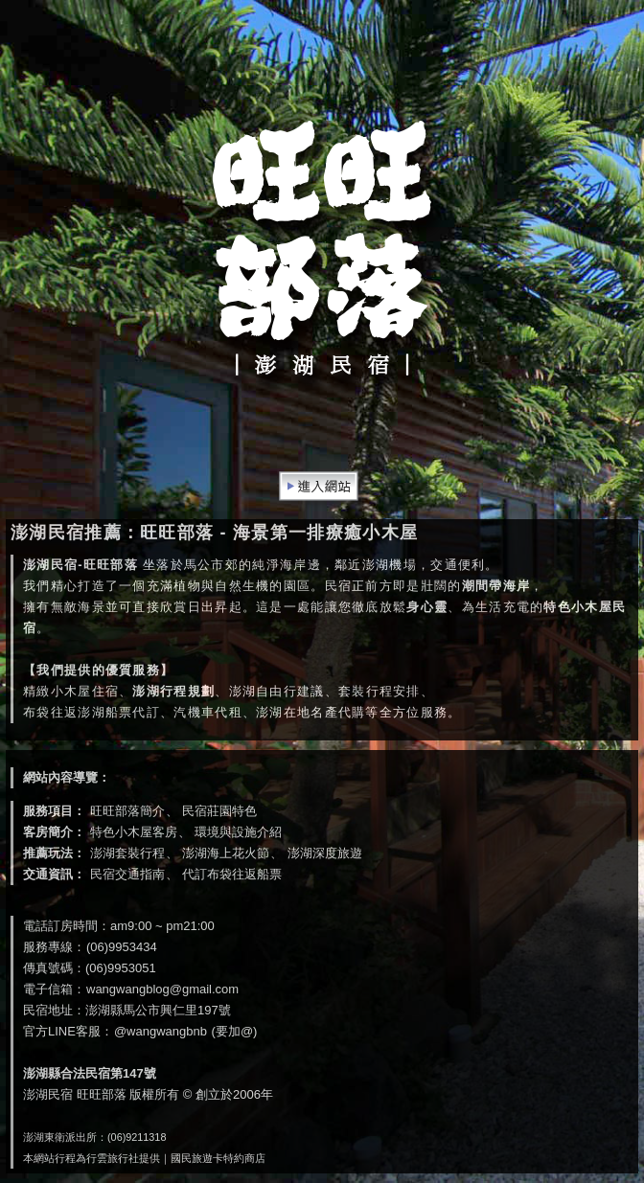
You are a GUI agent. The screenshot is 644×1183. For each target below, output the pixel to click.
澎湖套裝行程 (127, 853)
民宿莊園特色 (219, 811)
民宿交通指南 (127, 874)
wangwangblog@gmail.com (162, 989)
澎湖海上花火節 (225, 853)
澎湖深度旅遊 (325, 853)
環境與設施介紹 (238, 832)
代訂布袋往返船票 (232, 874)
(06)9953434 (121, 947)
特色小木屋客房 (133, 832)
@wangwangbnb (160, 1031)
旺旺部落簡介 (127, 811)
